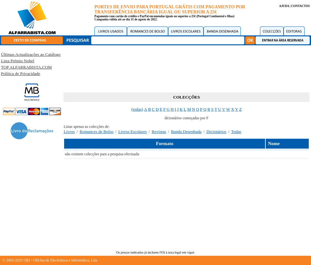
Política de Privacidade (20, 73)
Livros (69, 131)
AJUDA (284, 6)
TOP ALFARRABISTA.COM (26, 67)
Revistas (159, 131)
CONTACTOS (300, 6)
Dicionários (216, 131)
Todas (236, 131)
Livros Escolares (132, 131)
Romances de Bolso (97, 131)
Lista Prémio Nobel (17, 60)
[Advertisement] (186, 68)
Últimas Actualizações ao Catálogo (31, 54)
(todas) (137, 109)
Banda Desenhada (186, 131)
